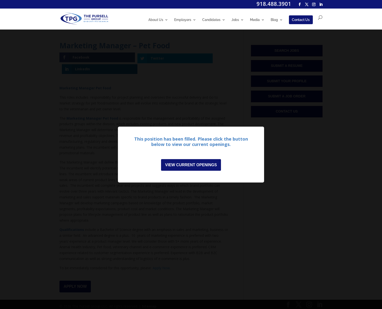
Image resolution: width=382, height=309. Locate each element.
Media (255, 20)
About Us (155, 20)
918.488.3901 (274, 3)
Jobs (235, 20)
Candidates (211, 20)
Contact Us (301, 20)
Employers (182, 20)
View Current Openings (191, 166)
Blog (274, 20)
